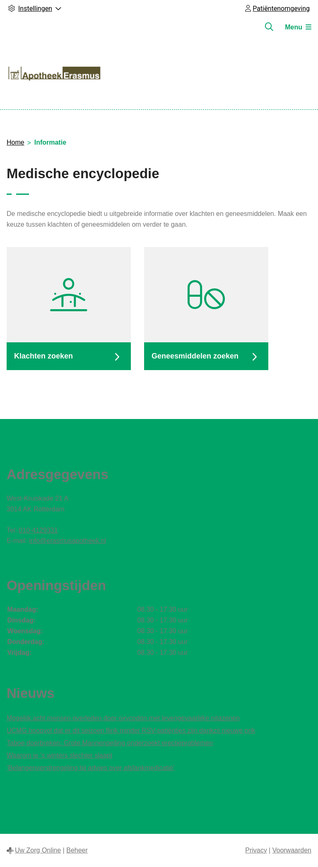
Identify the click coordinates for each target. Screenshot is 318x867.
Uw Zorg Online (38, 850)
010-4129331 (38, 530)
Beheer (77, 850)
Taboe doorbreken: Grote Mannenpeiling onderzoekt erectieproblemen (110, 742)
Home (15, 142)
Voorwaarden (291, 850)
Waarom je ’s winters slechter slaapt (59, 755)
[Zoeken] (269, 27)
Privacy (256, 850)
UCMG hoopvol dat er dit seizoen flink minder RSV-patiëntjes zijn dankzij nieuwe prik (131, 730)
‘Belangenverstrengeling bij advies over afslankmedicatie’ (91, 767)
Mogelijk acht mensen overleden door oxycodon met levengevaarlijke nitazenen (123, 718)
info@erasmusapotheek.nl (67, 540)
